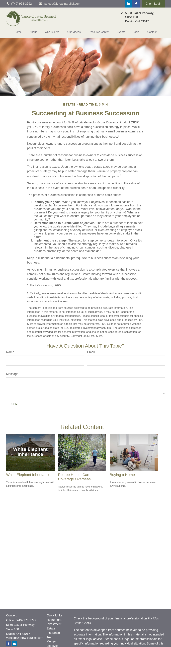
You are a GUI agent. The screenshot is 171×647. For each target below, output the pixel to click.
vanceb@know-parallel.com (59, 3)
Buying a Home (122, 475)
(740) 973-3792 (26, 620)
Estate (51, 628)
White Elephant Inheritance (28, 475)
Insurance (53, 632)
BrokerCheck (82, 623)
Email (91, 352)
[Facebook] (136, 4)
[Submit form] (14, 404)
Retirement (54, 619)
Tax (49, 637)
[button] (18, 32)
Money (51, 641)
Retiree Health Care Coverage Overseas (74, 477)
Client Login (153, 3)
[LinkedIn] (128, 4)
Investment (54, 624)
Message (12, 374)
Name (10, 352)
